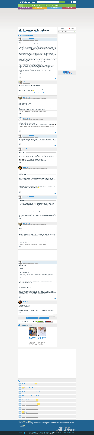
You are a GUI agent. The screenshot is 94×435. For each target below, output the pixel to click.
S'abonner (71, 28)
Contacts (30, 432)
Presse (57, 432)
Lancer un (32, 317)
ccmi (24, 43)
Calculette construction (49, 432)
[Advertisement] (47, 18)
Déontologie (61, 432)
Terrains (48, 5)
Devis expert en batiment (32, 338)
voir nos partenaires (21, 426)
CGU (54, 432)
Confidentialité (69, 432)
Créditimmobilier (43, 5)
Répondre (29, 35)
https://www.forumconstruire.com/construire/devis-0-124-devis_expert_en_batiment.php (38, 92)
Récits (26, 5)
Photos (32, 5)
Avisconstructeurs (67, 5)
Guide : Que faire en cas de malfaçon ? (42, 338)
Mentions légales (42, 432)
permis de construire (23, 159)
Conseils (38, 5)
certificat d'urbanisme (40, 49)
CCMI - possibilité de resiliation (34, 30)
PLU (33, 49)
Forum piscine (69, 7)
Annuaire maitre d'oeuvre (39, 7)
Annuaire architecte (54, 7)
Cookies (73, 432)
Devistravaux (61, 5)
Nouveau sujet (22, 35)
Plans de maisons (54, 5)
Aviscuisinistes (73, 5)
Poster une (43, 317)
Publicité (64, 432)
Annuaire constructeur (25, 7)
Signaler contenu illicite (35, 432)
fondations (54, 124)
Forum (20, 5)
